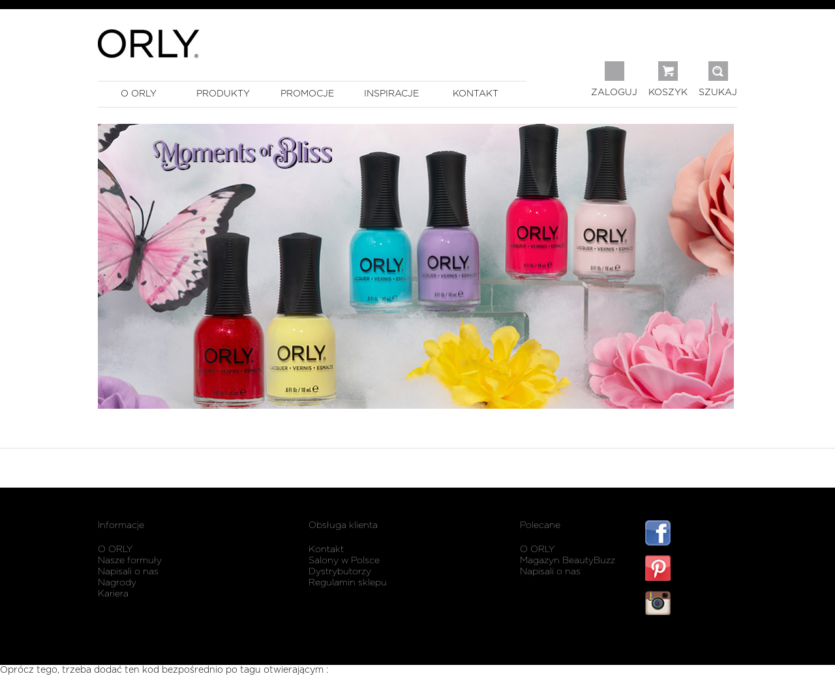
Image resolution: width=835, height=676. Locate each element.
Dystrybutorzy (340, 571)
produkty (223, 93)
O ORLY (115, 549)
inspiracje (391, 93)
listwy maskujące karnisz (691, 642)
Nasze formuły (130, 560)
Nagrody (117, 582)
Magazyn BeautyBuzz (567, 560)
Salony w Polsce (344, 560)
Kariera (113, 593)
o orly (139, 93)
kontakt (475, 93)
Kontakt (326, 549)
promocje (307, 93)
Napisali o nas (128, 571)
